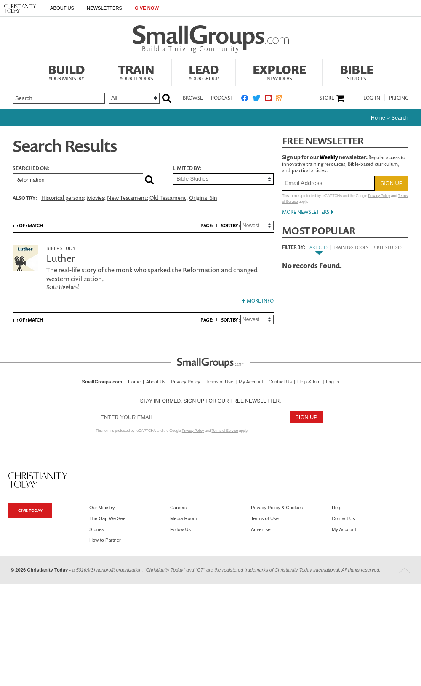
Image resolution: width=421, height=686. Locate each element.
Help (336, 507)
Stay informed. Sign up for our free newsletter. (210, 401)
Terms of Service (225, 430)
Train (136, 71)
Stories (96, 529)
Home (378, 117)
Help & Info (308, 381)
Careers (178, 507)
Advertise (261, 529)
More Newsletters (305, 211)
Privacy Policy (379, 196)
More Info (258, 300)
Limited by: (187, 168)
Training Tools (350, 247)
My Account (251, 381)
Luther (60, 258)
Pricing (399, 97)
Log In (371, 97)
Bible (356, 71)
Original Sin (203, 198)
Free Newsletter (323, 140)
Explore (279, 71)
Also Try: (25, 198)
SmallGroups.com (102, 381)
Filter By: (293, 247)
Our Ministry (102, 507)
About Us (62, 8)
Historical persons (62, 198)
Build (66, 71)
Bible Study (60, 248)
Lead (204, 71)
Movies (95, 198)
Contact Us (280, 381)
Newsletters (104, 8)
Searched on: (31, 168)
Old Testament (167, 198)
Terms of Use (219, 381)
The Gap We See (107, 518)
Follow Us (180, 529)
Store (327, 98)
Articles (318, 247)
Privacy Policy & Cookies (277, 507)
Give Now (147, 8)
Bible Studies (387, 247)
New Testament (127, 198)
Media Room (183, 518)
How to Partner (105, 539)
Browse (193, 97)
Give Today (30, 510)
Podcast (222, 97)
